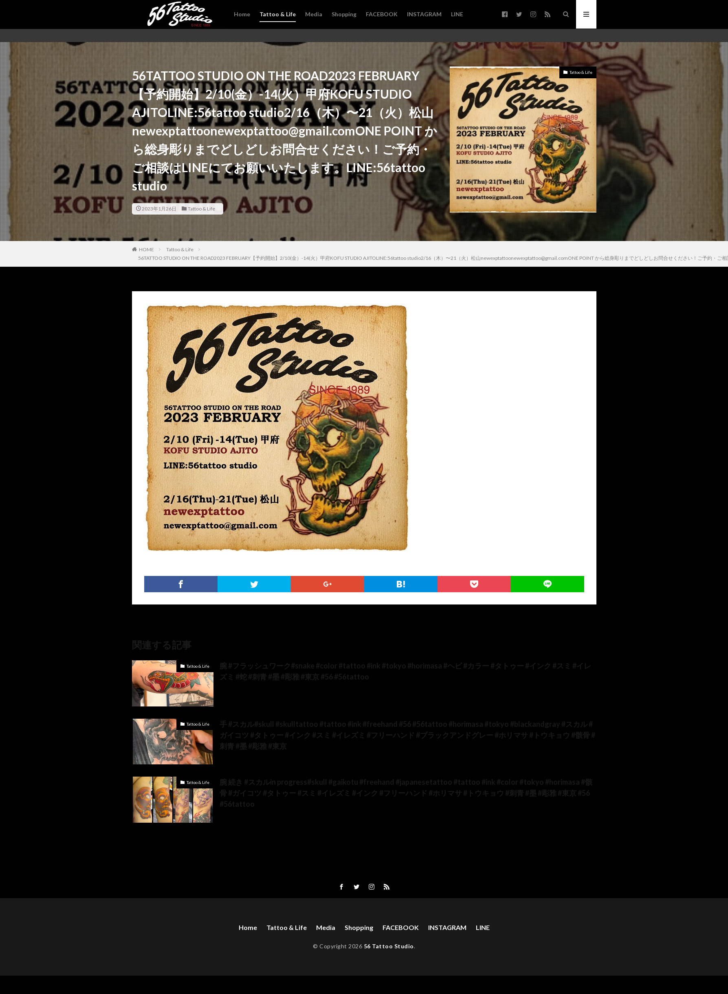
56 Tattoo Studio (389, 946)
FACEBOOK (382, 14)
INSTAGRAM (424, 14)
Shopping (344, 14)
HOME (146, 249)
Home (242, 14)
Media (313, 14)
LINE (457, 14)
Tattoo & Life (278, 14)
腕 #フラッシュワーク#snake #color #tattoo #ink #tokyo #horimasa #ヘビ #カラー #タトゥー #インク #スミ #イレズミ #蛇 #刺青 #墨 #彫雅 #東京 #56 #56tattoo (405, 671)
